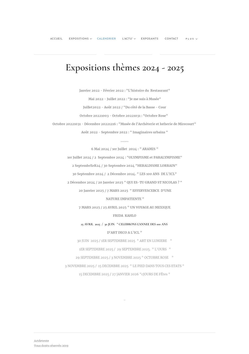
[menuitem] (51, 39)
